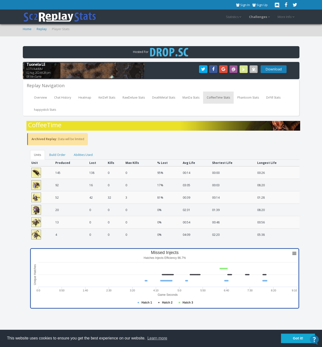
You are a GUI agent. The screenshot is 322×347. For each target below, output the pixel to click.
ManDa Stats (190, 97)
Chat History (62, 97)
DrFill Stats (273, 97)
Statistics (234, 17)
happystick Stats (45, 110)
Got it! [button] (298, 338)
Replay (42, 29)
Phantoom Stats (248, 97)
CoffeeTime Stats (218, 97)
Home (27, 29)
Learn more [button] (157, 338)
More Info (287, 17)
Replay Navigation (46, 85)
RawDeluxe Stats (134, 97)
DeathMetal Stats (163, 97)
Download (273, 69)
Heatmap (84, 97)
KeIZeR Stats (107, 97)
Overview (40, 97)
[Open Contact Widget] (314, 340)
